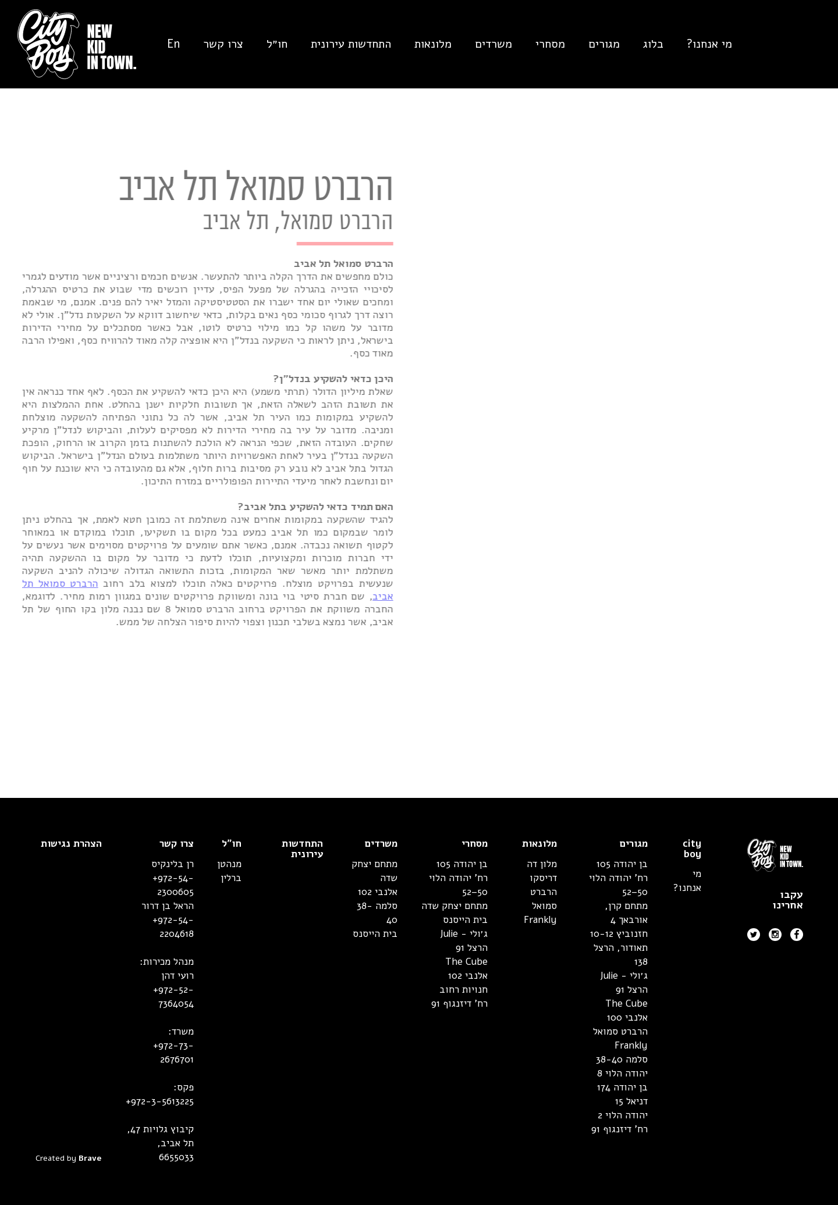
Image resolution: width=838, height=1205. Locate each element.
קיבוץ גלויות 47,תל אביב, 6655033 (160, 1143)
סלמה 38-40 (622, 1059)
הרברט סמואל (620, 1031)
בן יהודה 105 (622, 864)
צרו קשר (223, 44)
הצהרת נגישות (71, 844)
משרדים (493, 44)
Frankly (631, 1045)
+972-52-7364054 (173, 996)
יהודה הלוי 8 (622, 1073)
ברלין (231, 878)
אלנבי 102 (468, 975)
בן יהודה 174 (622, 1087)
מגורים (604, 44)
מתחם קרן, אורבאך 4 (626, 912)
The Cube (626, 1003)
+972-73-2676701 (173, 1052)
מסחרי (550, 44)
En (173, 44)
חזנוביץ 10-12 (619, 933)
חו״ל (277, 44)
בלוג (653, 44)
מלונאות (433, 44)
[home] (68, 44)
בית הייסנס (465, 919)
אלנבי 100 (627, 1017)
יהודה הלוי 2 (623, 1115)
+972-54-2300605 (173, 885)
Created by (68, 1158)
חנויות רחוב (463, 989)
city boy (692, 849)
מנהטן (229, 864)
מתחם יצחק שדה (454, 905)
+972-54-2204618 (173, 926)
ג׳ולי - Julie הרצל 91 (624, 982)
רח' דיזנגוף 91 (619, 1129)
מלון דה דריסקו (542, 871)
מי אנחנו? (709, 44)
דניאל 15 (631, 1101)
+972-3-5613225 (160, 1101)
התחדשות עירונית (351, 44)
